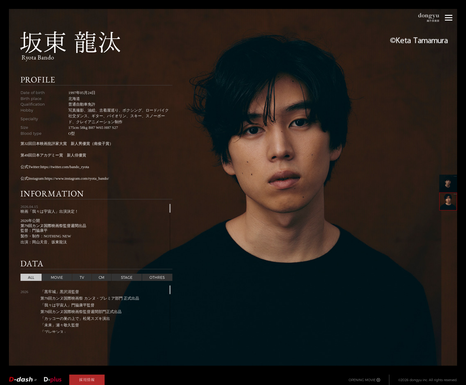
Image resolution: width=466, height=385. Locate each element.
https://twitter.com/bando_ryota (64, 167)
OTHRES (157, 277)
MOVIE (57, 277)
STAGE (127, 277)
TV (82, 277)
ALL (31, 277)
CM (101, 277)
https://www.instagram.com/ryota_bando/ (77, 178)
